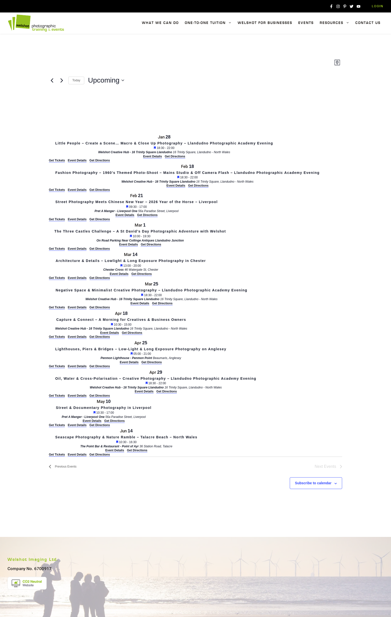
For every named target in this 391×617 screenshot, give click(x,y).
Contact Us (368, 23)
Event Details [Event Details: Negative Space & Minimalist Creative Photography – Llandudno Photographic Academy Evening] (77, 307)
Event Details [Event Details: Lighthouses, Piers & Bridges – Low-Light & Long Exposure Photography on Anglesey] (77, 366)
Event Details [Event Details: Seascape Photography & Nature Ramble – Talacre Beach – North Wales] (77, 454)
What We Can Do (160, 23)
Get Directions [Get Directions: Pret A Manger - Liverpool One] (100, 219)
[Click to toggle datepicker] (106, 80)
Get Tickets (57, 160)
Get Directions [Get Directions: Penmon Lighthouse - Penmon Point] (100, 366)
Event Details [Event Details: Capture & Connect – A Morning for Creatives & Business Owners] (77, 337)
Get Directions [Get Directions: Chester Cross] (100, 278)
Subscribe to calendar (313, 483)
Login (378, 6)
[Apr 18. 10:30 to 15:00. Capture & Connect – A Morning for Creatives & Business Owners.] (121, 322)
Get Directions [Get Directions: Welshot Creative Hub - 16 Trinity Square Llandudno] (100, 160)
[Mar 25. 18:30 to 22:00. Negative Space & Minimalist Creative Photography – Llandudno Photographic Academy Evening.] (151, 293)
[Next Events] (62, 80)
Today (76, 80)
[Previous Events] (52, 80)
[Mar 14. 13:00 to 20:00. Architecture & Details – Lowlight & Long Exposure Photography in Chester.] (131, 263)
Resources (336, 23)
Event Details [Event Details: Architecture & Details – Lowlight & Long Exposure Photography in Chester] (77, 278)
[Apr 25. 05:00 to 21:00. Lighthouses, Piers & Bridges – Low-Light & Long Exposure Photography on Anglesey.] (141, 352)
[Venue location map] (86, 112)
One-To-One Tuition (210, 23)
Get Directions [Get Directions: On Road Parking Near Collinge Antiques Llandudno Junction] (100, 248)
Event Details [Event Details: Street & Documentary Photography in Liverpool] (77, 425)
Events (306, 23)
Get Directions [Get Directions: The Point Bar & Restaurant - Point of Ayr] (100, 454)
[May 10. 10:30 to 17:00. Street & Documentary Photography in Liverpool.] (104, 410)
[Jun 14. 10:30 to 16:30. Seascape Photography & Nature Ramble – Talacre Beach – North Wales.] (126, 440)
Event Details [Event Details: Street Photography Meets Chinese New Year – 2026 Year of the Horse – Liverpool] (77, 219)
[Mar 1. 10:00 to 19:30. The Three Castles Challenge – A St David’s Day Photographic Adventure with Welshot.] (140, 234)
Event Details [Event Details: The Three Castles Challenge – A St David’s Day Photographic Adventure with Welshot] (77, 248)
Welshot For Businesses (265, 23)
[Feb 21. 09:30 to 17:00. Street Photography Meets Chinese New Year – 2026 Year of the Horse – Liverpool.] (136, 204)
